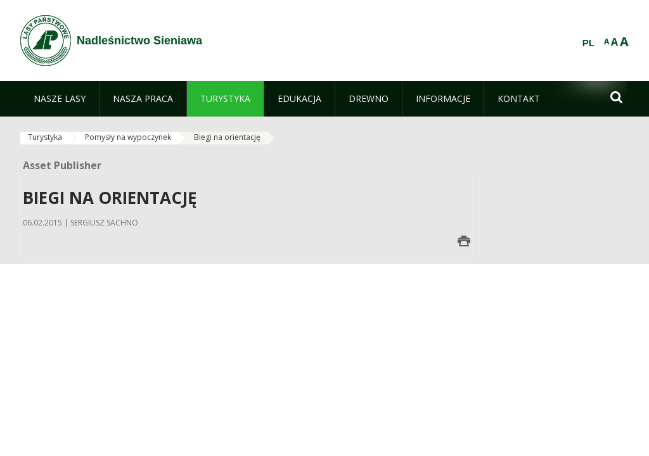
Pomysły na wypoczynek (128, 137)
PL (588, 43)
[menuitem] (59, 99)
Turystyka (45, 137)
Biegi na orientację (227, 137)
